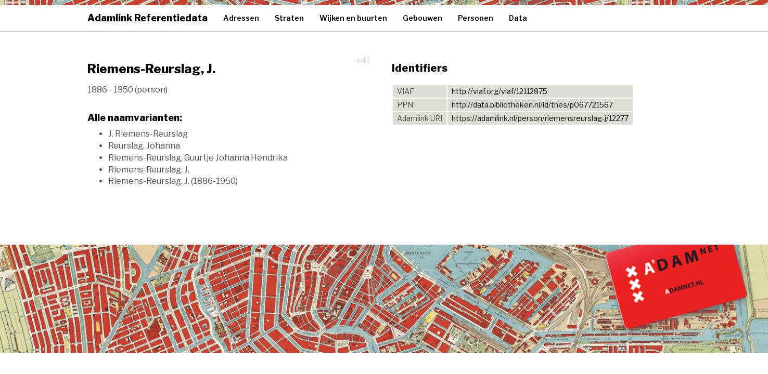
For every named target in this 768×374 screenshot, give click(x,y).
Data (518, 18)
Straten (289, 18)
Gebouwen (422, 18)
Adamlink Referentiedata (147, 17)
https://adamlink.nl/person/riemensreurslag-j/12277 (540, 118)
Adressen (241, 18)
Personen (475, 18)
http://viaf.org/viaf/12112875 (499, 91)
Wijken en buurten (353, 18)
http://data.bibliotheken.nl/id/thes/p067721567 (532, 104)
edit (363, 60)
